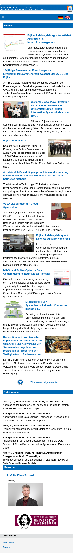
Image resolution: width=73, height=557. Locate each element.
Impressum (8, 542)
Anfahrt (6, 547)
